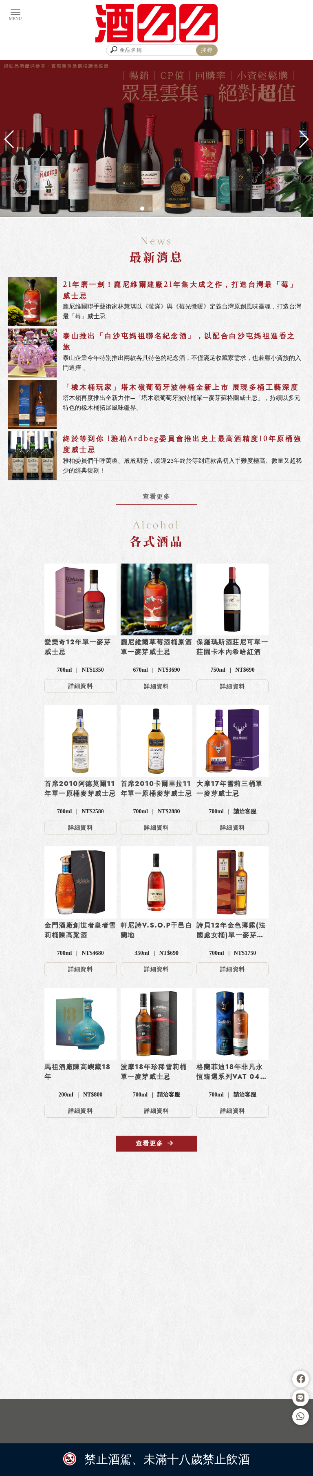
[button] (142, 208)
